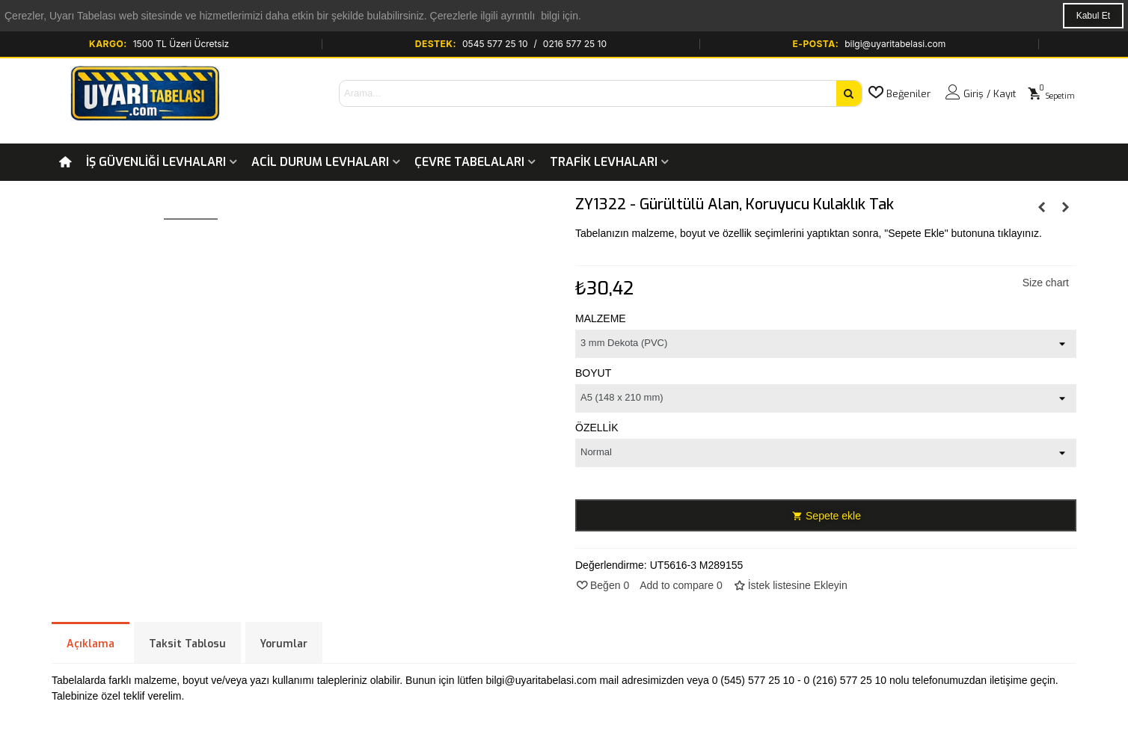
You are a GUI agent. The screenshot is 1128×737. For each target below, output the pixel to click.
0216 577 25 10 (575, 43)
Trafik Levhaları (604, 162)
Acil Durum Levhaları (320, 162)
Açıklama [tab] (90, 644)
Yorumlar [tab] (283, 644)
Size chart (1046, 283)
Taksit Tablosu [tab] (187, 644)
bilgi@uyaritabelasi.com (895, 43)
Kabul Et (1093, 15)
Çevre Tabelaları (469, 162)
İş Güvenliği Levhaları (156, 162)
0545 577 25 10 (495, 43)
